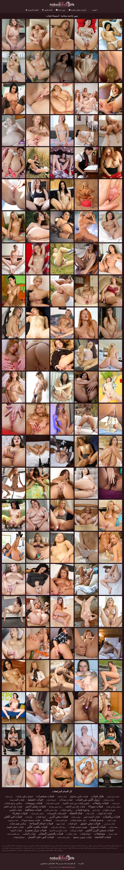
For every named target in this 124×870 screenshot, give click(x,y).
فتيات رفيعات (100, 803)
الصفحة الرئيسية (31, 10)
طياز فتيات (97, 796)
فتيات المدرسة (17, 799)
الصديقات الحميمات (56, 813)
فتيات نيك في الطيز (12, 806)
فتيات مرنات (76, 830)
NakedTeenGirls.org (68, 867)
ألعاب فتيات (90, 813)
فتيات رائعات (62, 797)
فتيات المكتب (28, 833)
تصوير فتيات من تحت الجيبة (76, 803)
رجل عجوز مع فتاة (55, 807)
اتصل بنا (81, 863)
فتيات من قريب (109, 824)
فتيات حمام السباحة (41, 823)
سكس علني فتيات (37, 813)
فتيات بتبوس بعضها (82, 837)
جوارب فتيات (111, 820)
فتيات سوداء (95, 806)
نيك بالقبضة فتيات (13, 834)
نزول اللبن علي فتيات (58, 827)
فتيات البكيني (15, 810)
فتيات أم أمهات (104, 813)
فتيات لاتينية (16, 830)
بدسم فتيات (97, 820)
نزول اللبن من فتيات (88, 799)
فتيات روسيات (33, 803)
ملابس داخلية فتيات (52, 803)
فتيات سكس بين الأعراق (58, 830)
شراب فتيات (109, 810)
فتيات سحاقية (33, 809)
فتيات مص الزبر (58, 816)
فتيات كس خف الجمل (41, 837)
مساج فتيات (19, 837)
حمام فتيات (85, 833)
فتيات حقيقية (35, 799)
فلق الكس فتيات (61, 820)
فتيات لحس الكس (50, 810)
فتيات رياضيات (111, 816)
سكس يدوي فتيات (13, 803)
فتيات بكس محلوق (79, 796)
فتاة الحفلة (75, 813)
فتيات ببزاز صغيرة (35, 830)
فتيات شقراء (19, 813)
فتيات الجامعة (103, 837)
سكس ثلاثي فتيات (63, 837)
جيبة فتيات (41, 816)
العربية (94, 10)
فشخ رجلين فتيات (24, 796)
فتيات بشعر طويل (15, 827)
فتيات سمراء (112, 834)
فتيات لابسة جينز (92, 816)
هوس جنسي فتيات (78, 827)
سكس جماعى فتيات (113, 807)
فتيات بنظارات (71, 834)
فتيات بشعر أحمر (35, 806)
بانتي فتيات (116, 803)
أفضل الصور (47, 10)
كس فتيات (8, 797)
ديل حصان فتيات (78, 820)
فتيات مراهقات (108, 800)
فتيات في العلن (13, 816)
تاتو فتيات (72, 823)
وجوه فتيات (82, 809)
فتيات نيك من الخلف (75, 806)
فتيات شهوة (60, 824)
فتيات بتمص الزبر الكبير (100, 830)
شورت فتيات (75, 817)
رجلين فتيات (66, 810)
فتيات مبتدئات (65, 799)
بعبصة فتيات (113, 827)
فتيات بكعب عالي (37, 826)
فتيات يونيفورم (13, 820)
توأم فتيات (28, 817)
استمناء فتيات (51, 800)
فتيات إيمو (96, 810)
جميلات (47, 820)
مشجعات (99, 833)
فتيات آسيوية (98, 826)
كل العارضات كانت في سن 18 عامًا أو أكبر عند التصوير (57, 863)
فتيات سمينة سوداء (31, 820)
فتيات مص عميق (90, 823)
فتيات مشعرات (45, 796)
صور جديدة (60, 10)
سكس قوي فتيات (17, 823)
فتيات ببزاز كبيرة (113, 797)
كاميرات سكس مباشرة (77, 10)
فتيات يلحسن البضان (51, 833)
